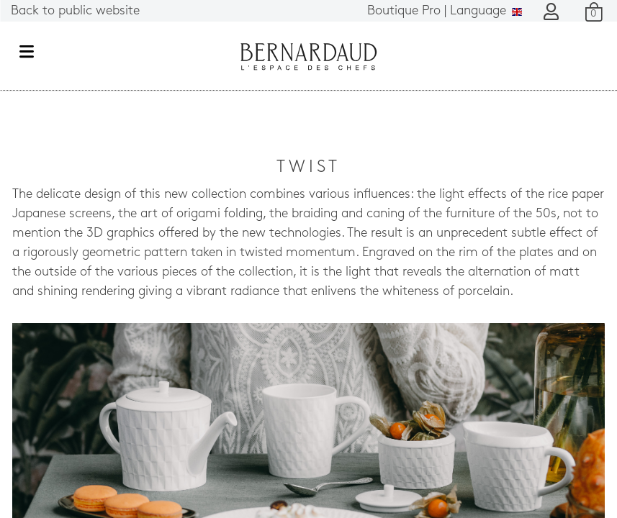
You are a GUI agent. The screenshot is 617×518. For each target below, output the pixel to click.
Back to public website (75, 11)
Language (444, 11)
